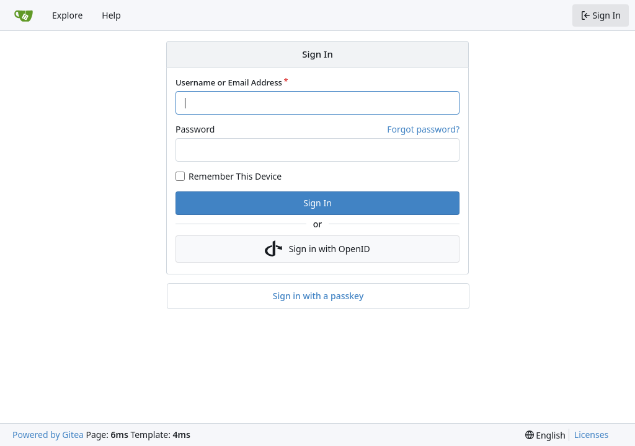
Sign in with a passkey (318, 296)
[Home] (23, 15)
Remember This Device (235, 176)
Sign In (317, 203)
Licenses (591, 434)
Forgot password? (423, 129)
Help (111, 15)
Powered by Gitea (48, 434)
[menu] (545, 435)
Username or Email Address (228, 82)
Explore (67, 15)
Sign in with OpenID (317, 249)
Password (195, 129)
